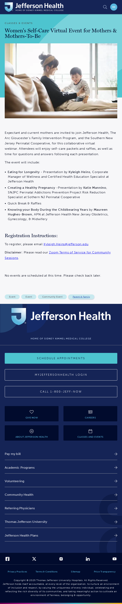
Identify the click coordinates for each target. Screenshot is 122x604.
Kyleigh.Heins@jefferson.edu (66, 244)
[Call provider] (61, 391)
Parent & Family (81, 296)
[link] (61, 454)
